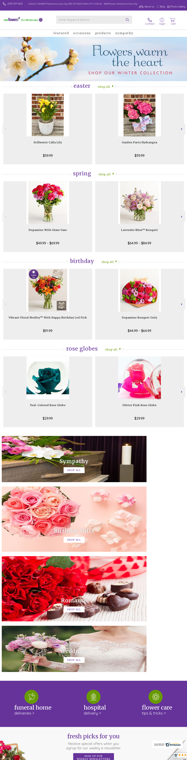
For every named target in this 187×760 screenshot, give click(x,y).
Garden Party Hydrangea (139, 140)
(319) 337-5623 (15, 3)
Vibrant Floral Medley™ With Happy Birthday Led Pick (48, 315)
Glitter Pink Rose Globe (139, 402)
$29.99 (48, 416)
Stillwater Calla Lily (48, 140)
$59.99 (48, 153)
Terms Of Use (118, 757)
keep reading (46, 659)
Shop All (104, 84)
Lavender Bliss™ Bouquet (139, 227)
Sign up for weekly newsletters (93, 635)
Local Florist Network (157, 757)
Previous (5, 126)
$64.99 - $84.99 (139, 241)
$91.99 (47, 328)
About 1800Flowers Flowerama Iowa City (27, 653)
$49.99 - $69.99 (47, 241)
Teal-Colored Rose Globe (48, 402)
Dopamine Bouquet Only (139, 315)
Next (182, 126)
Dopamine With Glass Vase (48, 227)
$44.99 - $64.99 (139, 328)
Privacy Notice (136, 757)
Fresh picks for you (93, 619)
